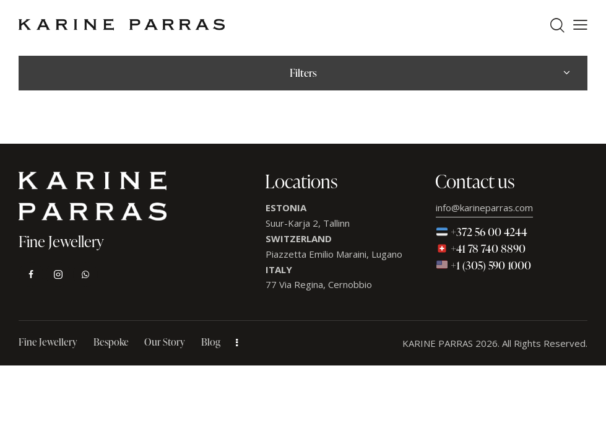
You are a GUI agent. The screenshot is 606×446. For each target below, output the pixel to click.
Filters (303, 73)
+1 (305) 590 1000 (483, 265)
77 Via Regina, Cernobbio (319, 284)
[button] (580, 24)
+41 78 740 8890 (481, 248)
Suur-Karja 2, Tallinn (308, 223)
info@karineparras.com (484, 207)
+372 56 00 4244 (481, 231)
